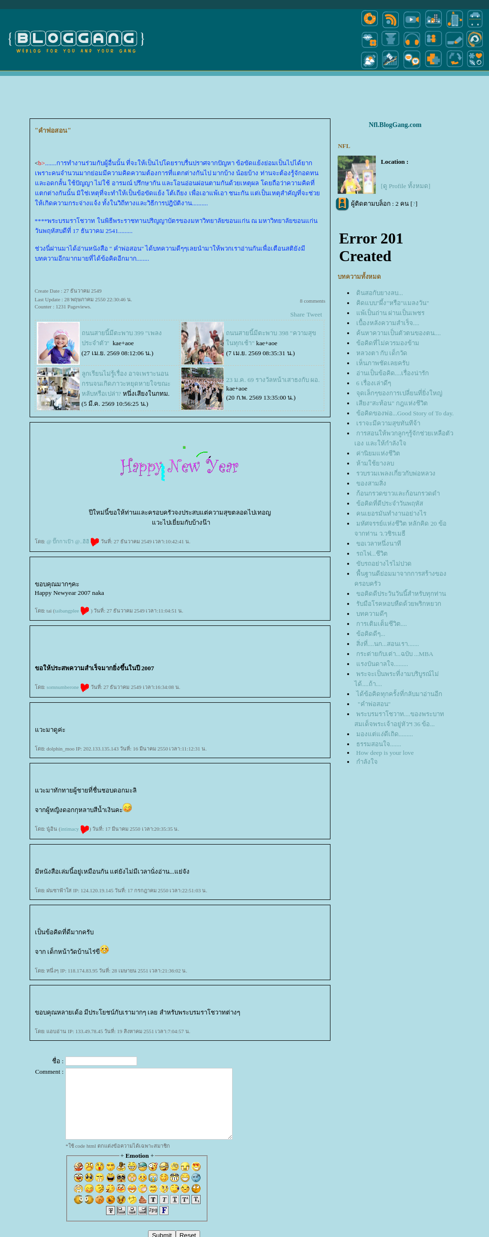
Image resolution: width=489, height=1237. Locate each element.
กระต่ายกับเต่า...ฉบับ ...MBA (395, 653)
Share (297, 314)
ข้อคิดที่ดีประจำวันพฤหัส (389, 503)
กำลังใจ (367, 761)
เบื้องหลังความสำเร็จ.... (387, 323)
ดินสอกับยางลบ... (379, 292)
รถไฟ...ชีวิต (372, 553)
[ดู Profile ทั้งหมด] (405, 186)
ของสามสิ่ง (371, 483)
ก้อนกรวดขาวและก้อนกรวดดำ (398, 493)
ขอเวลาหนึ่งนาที (378, 543)
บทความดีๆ (371, 613)
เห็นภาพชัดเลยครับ (382, 363)
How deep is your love (385, 752)
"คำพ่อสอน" (373, 704)
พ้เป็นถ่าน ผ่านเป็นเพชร (390, 313)
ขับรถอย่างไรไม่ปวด (384, 563)
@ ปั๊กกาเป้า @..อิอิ (72, 541)
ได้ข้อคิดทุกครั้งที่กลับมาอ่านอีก (399, 694)
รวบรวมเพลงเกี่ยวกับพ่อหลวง (396, 473)
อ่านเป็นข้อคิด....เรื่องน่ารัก (392, 373)
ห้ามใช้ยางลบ (375, 463)
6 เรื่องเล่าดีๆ (373, 383)
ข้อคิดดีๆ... (370, 633)
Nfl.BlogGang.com (395, 124)
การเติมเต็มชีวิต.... (381, 623)
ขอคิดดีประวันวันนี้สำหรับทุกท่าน (401, 593)
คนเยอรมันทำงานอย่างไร (391, 513)
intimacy (75, 829)
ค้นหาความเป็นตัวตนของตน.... (398, 333)
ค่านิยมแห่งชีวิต (378, 453)
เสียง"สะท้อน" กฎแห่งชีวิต (392, 403)
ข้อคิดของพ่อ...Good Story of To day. (405, 413)
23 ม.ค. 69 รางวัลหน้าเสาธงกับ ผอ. (272, 379)
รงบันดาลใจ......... (382, 663)
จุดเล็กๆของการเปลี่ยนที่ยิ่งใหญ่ (399, 393)
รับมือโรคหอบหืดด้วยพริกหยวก (398, 603)
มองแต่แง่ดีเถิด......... (384, 734)
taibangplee (72, 610)
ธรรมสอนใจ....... (378, 744)
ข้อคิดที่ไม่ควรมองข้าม (387, 343)
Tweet (314, 314)
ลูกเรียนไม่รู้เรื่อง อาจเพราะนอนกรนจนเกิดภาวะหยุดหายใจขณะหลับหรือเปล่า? (126, 383)
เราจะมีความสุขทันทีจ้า (388, 423)
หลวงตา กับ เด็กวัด (382, 353)
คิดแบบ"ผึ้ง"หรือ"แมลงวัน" (392, 303)
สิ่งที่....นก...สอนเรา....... (387, 643)
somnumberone (67, 687)
